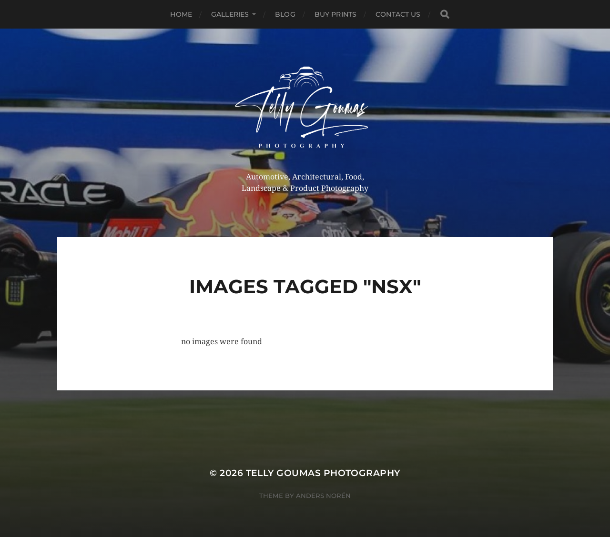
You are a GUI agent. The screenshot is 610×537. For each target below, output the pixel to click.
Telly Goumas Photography (323, 472)
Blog (285, 14)
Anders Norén (323, 495)
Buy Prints (335, 14)
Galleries (230, 14)
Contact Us (398, 14)
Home (181, 14)
